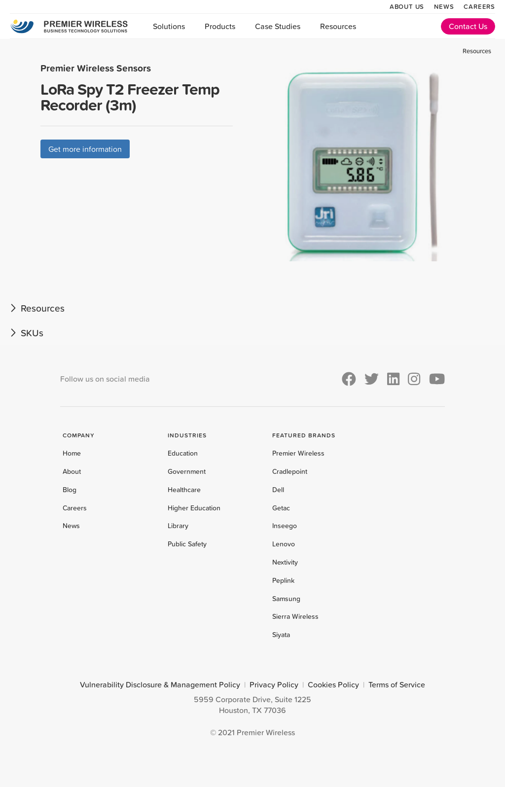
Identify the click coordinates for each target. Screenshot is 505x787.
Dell (278, 490)
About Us (407, 6)
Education (183, 453)
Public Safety (187, 544)
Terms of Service (396, 684)
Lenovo (283, 544)
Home (72, 453)
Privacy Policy (274, 684)
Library (178, 526)
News (444, 6)
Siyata (281, 635)
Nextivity (285, 562)
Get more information (85, 148)
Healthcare (184, 490)
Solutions (169, 26)
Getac (281, 508)
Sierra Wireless (295, 616)
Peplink (283, 580)
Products (220, 26)
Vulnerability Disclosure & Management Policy (160, 684)
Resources (338, 26)
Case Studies (277, 26)
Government (187, 471)
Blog (69, 490)
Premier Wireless (298, 453)
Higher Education (194, 508)
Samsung (286, 599)
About (72, 471)
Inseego (284, 526)
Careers (479, 6)
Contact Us (468, 26)
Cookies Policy (333, 684)
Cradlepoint (289, 471)
